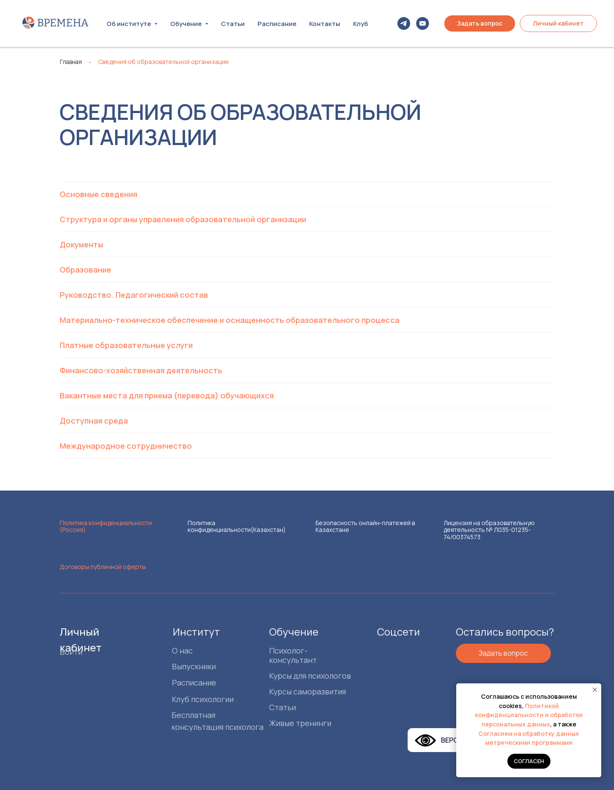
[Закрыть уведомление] (595, 689)
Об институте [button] (129, 23)
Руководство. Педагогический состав (134, 295)
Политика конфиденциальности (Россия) (106, 526)
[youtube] (422, 23)
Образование (85, 269)
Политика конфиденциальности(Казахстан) (237, 526)
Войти (71, 652)
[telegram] (403, 23)
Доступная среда (94, 420)
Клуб (360, 23)
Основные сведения (98, 194)
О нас (182, 650)
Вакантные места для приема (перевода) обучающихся (167, 395)
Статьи (233, 23)
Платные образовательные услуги (126, 345)
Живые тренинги (300, 723)
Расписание (277, 23)
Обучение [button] (186, 23)
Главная (71, 62)
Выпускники (194, 666)
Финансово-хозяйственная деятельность (141, 370)
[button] (480, 23)
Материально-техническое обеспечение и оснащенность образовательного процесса (230, 320)
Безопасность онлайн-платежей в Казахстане (365, 526)
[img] (390, 649)
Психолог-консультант (293, 655)
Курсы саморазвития (307, 691)
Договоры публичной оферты (103, 567)
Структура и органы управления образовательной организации (183, 219)
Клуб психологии (203, 699)
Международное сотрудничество (126, 446)
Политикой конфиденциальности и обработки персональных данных (529, 715)
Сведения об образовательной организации (163, 62)
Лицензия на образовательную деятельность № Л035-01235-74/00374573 (489, 530)
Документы (81, 244)
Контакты (324, 23)
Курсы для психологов (310, 676)
